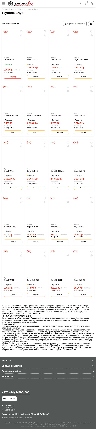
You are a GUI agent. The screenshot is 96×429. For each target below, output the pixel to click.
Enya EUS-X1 (32, 227)
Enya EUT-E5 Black (35, 115)
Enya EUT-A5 (79, 115)
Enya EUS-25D (33, 280)
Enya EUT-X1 (79, 227)
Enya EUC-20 (79, 280)
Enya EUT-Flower (81, 60)
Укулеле (21, 9)
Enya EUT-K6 (32, 60)
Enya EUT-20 (9, 280)
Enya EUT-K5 (56, 60)
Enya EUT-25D (9, 227)
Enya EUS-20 (9, 60)
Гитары (13, 9)
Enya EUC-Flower (58, 171)
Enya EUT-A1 (9, 171)
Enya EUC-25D (57, 280)
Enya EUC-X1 (56, 227)
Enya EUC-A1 (79, 171)
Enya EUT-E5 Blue (11, 115)
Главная (5, 9)
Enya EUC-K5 (32, 171)
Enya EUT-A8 (56, 115)
